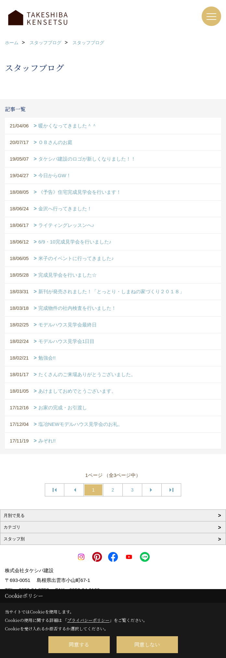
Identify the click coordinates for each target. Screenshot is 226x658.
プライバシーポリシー (88, 620)
